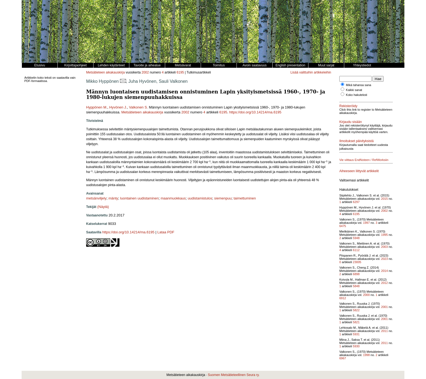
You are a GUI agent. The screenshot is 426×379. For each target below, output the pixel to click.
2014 (384, 270)
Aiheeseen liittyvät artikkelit (359, 171)
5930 (356, 346)
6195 (180, 72)
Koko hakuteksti (356, 94)
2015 (384, 198)
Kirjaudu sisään (350, 122)
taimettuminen (245, 198)
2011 (384, 331)
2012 (384, 282)
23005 (357, 262)
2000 (366, 294)
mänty (113, 198)
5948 (356, 238)
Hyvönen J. (118, 107)
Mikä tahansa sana (358, 85)
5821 (356, 322)
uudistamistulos (200, 198)
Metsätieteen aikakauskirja (105, 72)
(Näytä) (103, 207)
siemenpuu (223, 198)
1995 (384, 234)
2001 (384, 307)
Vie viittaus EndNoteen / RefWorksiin (363, 159)
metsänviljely (96, 198)
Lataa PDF (165, 232)
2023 (384, 258)
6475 (342, 226)
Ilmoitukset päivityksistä (356, 141)
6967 (342, 358)
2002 (145, 72)
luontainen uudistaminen (139, 198)
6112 (356, 250)
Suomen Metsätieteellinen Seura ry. (233, 375)
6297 (356, 202)
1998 (366, 355)
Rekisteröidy (348, 106)
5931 (356, 334)
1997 (366, 222)
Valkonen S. (138, 107)
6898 (356, 274)
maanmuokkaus (173, 198)
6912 (342, 298)
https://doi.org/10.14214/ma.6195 (255, 112)
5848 (356, 286)
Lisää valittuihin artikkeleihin (310, 72)
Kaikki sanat (354, 90)
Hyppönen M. (96, 107)
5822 (356, 310)
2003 (384, 246)
